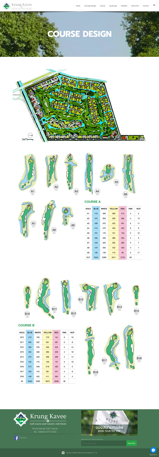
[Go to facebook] (153, 450)
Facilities (124, 6)
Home (78, 6)
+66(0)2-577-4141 (47, 431)
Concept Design (90, 6)
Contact (146, 6)
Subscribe (131, 443)
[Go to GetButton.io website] (153, 454)
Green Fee (135, 6)
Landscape (113, 6)
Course (102, 6)
